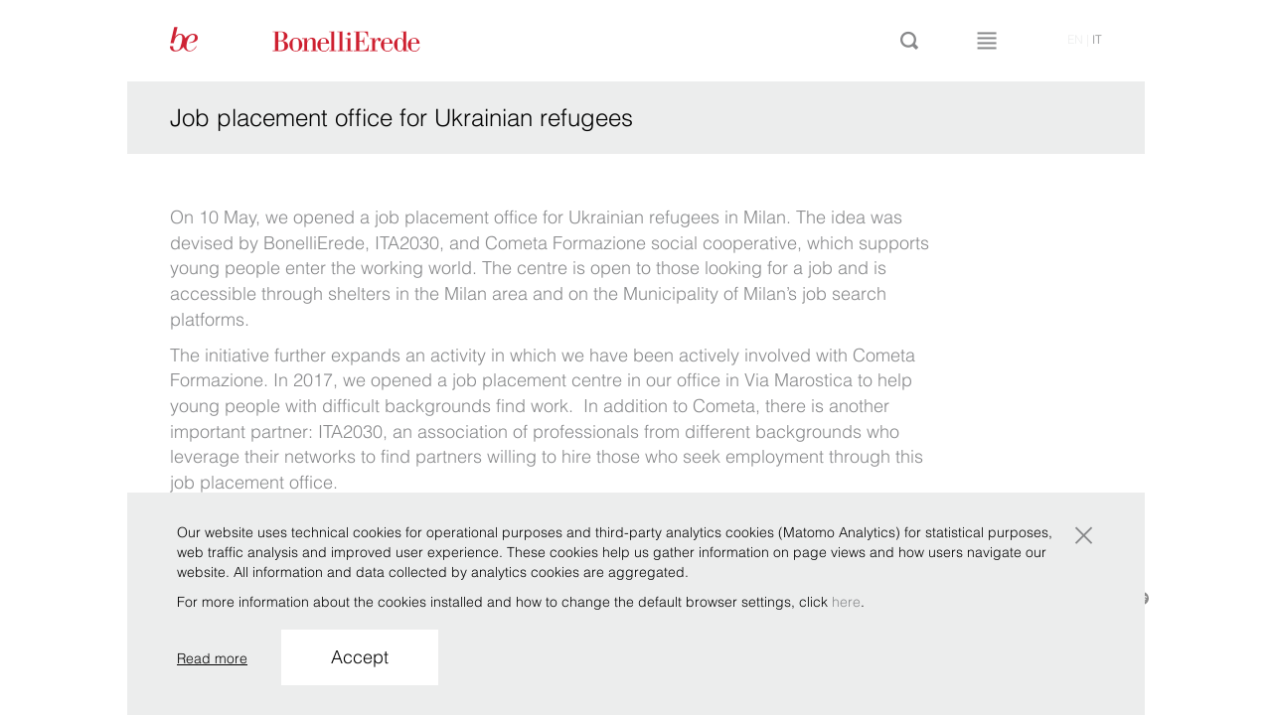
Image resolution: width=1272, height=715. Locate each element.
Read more (212, 658)
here (846, 602)
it (1097, 39)
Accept (360, 656)
